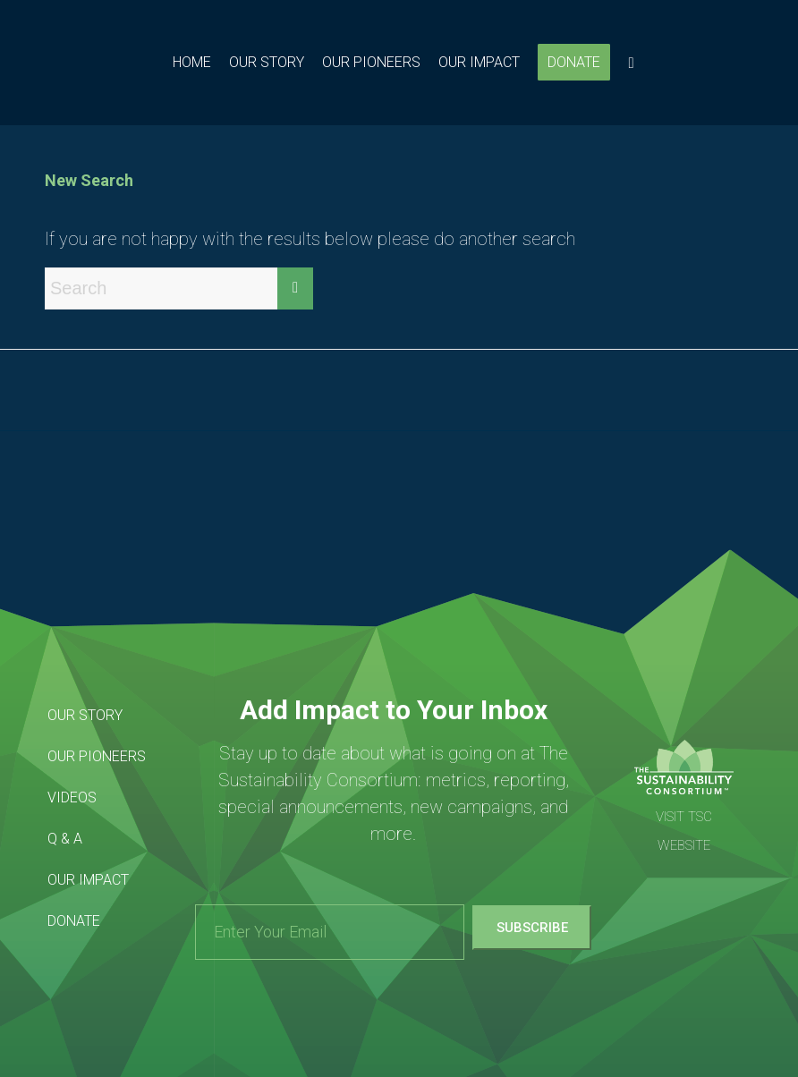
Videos (72, 797)
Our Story (85, 715)
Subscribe (532, 928)
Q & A (64, 838)
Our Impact (88, 879)
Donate (73, 920)
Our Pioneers (96, 756)
